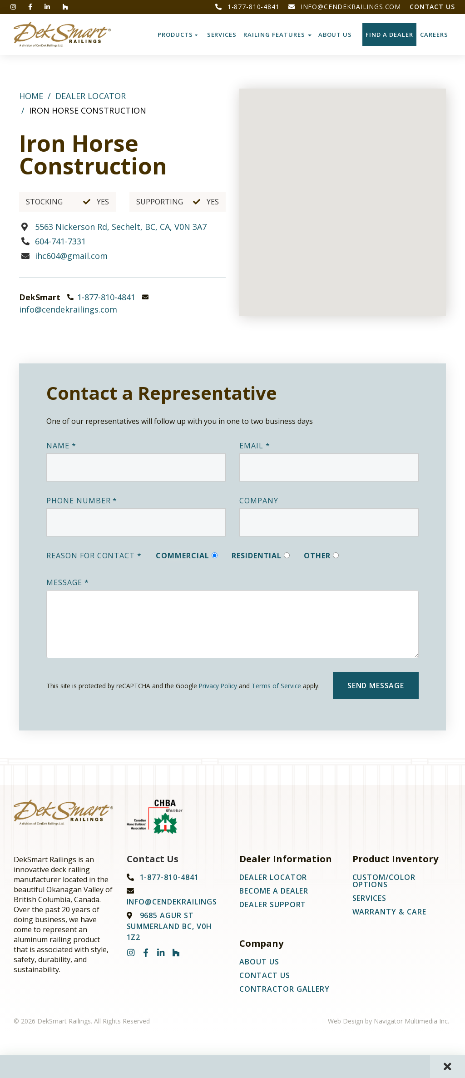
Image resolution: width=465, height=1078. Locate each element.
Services (222, 34)
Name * (61, 446)
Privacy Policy (218, 685)
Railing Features (277, 34)
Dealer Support (272, 904)
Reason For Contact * (94, 556)
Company (258, 501)
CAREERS (434, 34)
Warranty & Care (389, 912)
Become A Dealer (273, 891)
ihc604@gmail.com (71, 255)
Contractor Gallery (284, 989)
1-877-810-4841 (247, 6)
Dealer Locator (90, 95)
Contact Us (432, 6)
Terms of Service (276, 685)
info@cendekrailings (172, 902)
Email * (254, 446)
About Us (335, 34)
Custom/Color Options (384, 880)
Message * (67, 582)
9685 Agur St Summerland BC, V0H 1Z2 (169, 926)
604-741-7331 (60, 241)
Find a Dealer (389, 34)
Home (31, 95)
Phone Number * (81, 501)
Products (178, 34)
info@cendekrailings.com (344, 6)
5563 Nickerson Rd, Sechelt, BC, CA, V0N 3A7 (121, 226)
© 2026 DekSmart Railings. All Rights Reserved (82, 1021)
